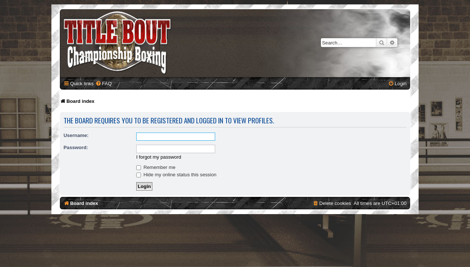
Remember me (156, 167)
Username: (76, 135)
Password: (76, 147)
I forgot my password (158, 157)
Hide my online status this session (176, 174)
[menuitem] (103, 83)
